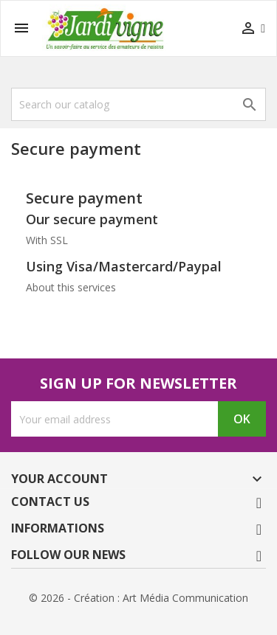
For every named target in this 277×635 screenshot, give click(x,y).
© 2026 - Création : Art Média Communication (138, 598)
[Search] (138, 104)
